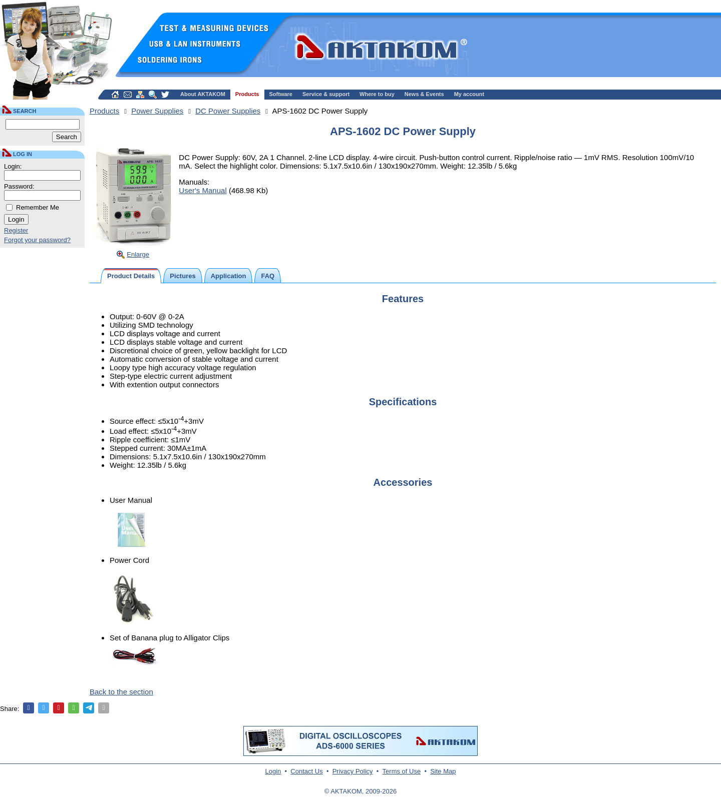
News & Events (424, 94)
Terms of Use (402, 771)
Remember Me (37, 207)
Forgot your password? (37, 240)
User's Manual (202, 190)
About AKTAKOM (202, 94)
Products (247, 94)
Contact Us (306, 771)
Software (280, 94)
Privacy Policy (352, 771)
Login (273, 771)
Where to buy (377, 94)
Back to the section (121, 691)
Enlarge (138, 254)
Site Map (443, 771)
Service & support (325, 94)
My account (469, 94)
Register (16, 230)
